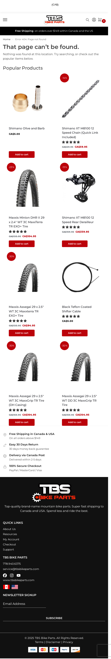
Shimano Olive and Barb (27, 128)
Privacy (68, 642)
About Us (9, 529)
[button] (100, 20)
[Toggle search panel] (88, 20)
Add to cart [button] (21, 154)
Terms (39, 642)
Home (6, 39)
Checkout (9, 544)
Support (8, 549)
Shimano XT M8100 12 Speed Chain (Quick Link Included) (80, 132)
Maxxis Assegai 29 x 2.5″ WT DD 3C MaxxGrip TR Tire (79, 400)
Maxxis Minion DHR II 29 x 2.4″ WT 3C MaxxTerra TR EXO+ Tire (26, 222)
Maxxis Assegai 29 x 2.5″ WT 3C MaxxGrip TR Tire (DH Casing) (26, 400)
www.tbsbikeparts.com (18, 580)
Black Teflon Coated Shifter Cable (76, 309)
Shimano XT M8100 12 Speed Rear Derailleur (78, 220)
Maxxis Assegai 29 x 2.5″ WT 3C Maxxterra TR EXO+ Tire (26, 311)
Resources (10, 534)
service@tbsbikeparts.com (21, 569)
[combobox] (56, 5)
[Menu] (9, 20)
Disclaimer (53, 642)
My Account (11, 539)
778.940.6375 (12, 564)
